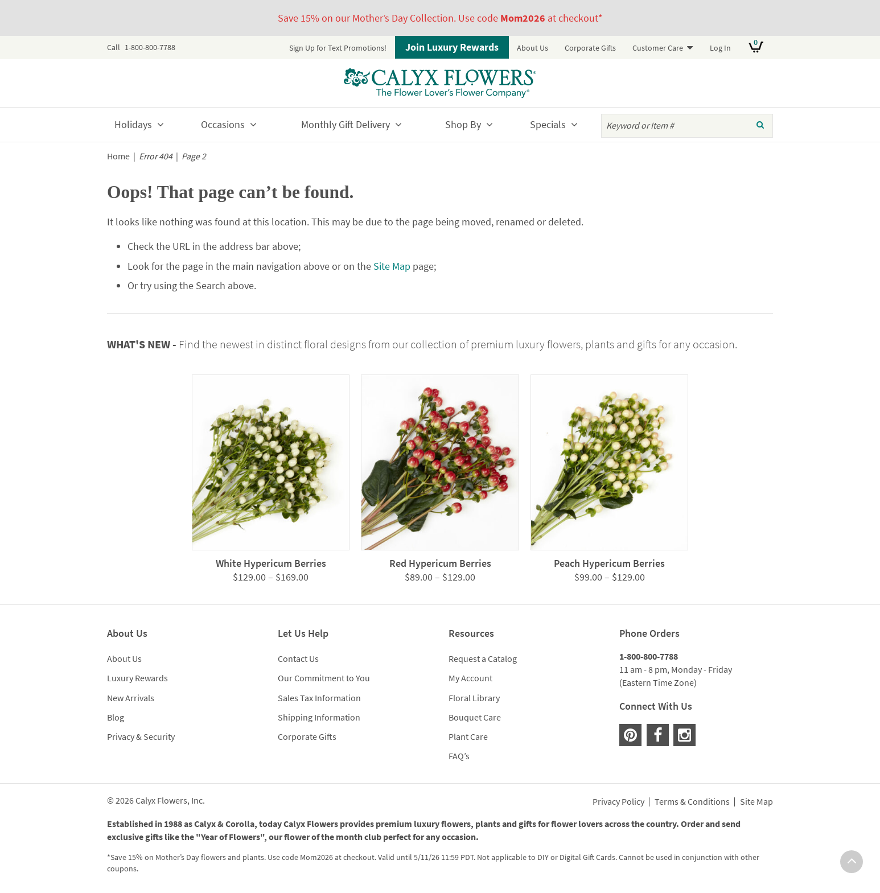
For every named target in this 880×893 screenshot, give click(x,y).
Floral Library (474, 697)
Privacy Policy (618, 801)
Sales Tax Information (319, 697)
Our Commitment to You (324, 678)
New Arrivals (130, 697)
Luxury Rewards (137, 678)
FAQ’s (459, 756)
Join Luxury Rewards (452, 47)
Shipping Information (319, 717)
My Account (470, 678)
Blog (115, 717)
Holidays (133, 124)
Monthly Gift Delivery (345, 124)
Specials (548, 124)
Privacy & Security (141, 736)
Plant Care (468, 736)
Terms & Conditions (692, 801)
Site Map (391, 266)
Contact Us (298, 658)
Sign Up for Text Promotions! (337, 48)
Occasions (223, 124)
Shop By (463, 124)
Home (118, 156)
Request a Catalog (483, 658)
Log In (720, 48)
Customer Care (657, 48)
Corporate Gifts (590, 48)
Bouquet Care (475, 717)
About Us (532, 48)
